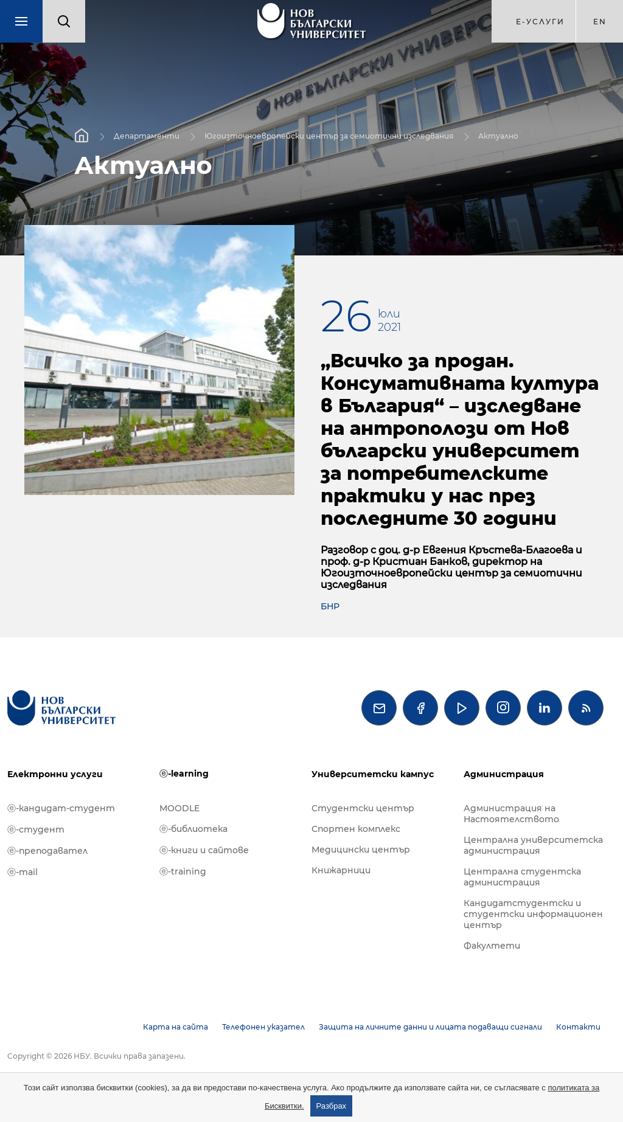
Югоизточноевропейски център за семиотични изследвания (328, 135)
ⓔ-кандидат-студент (61, 808)
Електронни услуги (55, 774)
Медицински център (361, 849)
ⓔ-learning (184, 773)
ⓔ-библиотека (193, 828)
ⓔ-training (182, 871)
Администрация (504, 774)
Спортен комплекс (356, 828)
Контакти (578, 1026)
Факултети (492, 945)
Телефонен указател (263, 1026)
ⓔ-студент (35, 829)
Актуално (498, 135)
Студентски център (363, 808)
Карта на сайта (175, 1026)
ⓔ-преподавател (47, 850)
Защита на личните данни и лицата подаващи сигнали (430, 1026)
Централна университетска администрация (533, 845)
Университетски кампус (373, 774)
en (600, 21)
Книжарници (341, 870)
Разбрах (331, 1105)
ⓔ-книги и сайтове (204, 850)
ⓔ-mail (22, 872)
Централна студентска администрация (522, 877)
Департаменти (146, 135)
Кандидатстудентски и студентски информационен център (533, 914)
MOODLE (179, 808)
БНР (330, 606)
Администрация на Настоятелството (511, 814)
